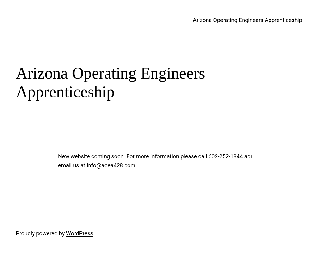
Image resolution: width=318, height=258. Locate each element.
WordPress (79, 233)
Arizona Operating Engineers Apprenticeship (247, 20)
